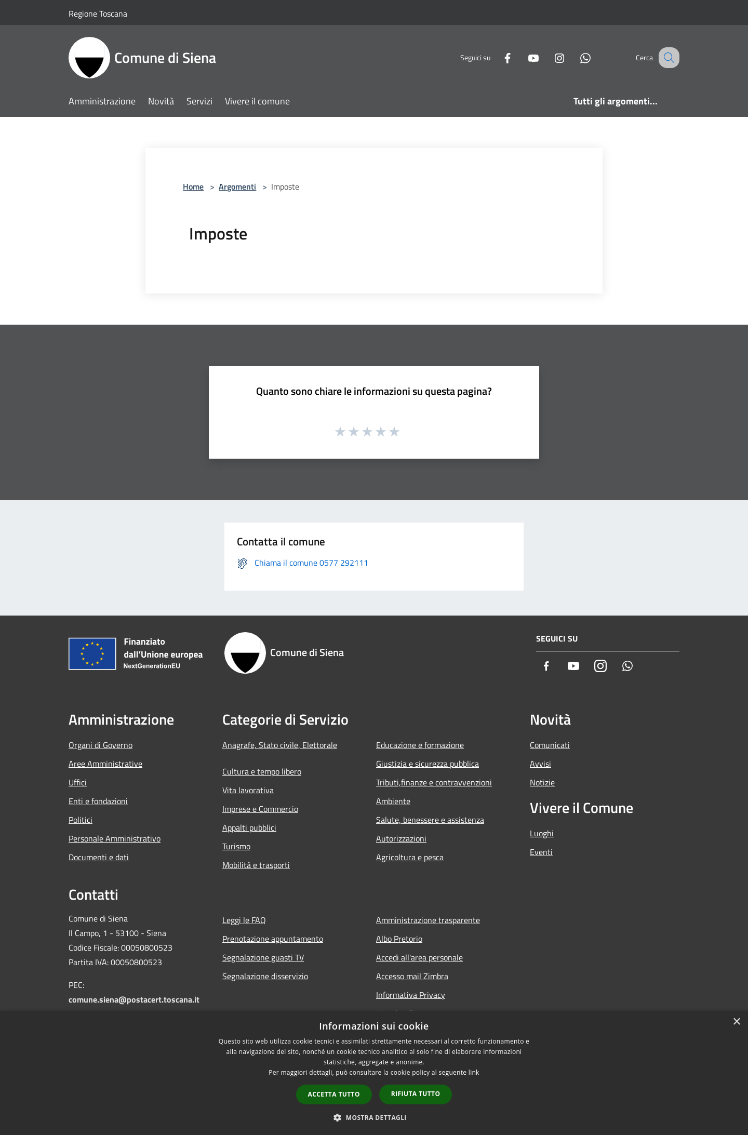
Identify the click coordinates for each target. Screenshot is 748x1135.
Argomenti (237, 186)
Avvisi (540, 763)
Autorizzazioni (401, 838)
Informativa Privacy (410, 995)
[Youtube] (522, 57)
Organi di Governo (100, 745)
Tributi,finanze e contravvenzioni (434, 782)
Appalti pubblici (249, 827)
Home (193, 186)
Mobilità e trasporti (256, 865)
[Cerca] (666, 57)
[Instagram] (548, 57)
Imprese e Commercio (260, 809)
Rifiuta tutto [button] (415, 1093)
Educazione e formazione (420, 745)
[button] (374, 1117)
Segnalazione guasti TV (263, 957)
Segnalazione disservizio (265, 976)
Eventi (541, 852)
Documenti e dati (99, 857)
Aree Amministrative (105, 763)
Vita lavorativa (248, 790)
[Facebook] (496, 57)
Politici (80, 819)
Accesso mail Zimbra (412, 976)
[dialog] (374, 1073)
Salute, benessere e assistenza (430, 819)
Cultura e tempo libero (261, 771)
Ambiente (393, 801)
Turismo (236, 846)
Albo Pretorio (399, 938)
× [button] (736, 1022)
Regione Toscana (98, 13)
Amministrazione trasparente (428, 920)
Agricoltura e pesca (410, 857)
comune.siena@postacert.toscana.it (134, 999)
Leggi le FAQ (244, 920)
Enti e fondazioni (98, 801)
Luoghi (542, 833)
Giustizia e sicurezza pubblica (427, 763)
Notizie (542, 782)
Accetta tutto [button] (334, 1094)
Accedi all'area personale (419, 957)
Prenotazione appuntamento (272, 938)
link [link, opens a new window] (474, 1072)
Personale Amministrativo (115, 838)
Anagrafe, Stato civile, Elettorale (279, 745)
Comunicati (550, 745)
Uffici (78, 782)
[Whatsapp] (574, 57)
